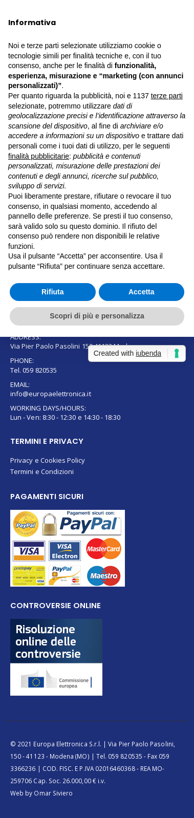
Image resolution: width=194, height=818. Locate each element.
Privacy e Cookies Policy (47, 460)
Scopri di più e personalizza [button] (97, 316)
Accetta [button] (141, 292)
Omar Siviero (53, 793)
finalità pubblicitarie (38, 156)
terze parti (167, 96)
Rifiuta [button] (52, 292)
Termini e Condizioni (42, 471)
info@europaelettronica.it (50, 393)
